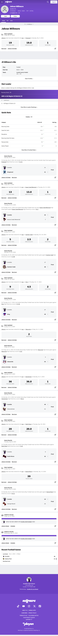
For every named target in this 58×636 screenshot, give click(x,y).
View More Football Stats (29, 150)
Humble (7, 167)
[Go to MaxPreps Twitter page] (34, 606)
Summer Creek (29, 234)
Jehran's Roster (5, 526)
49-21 (22, 399)
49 (45, 314)
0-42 (21, 446)
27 (45, 309)
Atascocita (28, 329)
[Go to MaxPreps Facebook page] (40, 606)
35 (45, 215)
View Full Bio (29, 78)
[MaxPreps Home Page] (25, 24)
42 (45, 456)
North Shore (28, 424)
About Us (24, 610)
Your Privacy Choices (29, 617)
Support (29, 619)
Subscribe (24, 613)
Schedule (13, 526)
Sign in (54, 2)
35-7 (37, 209)
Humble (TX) (13, 8)
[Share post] (55, 48)
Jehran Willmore (17, 6)
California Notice (33, 615)
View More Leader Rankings (29, 107)
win (22, 187)
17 (45, 262)
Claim (5, 16)
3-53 (21, 351)
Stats (11, 20)
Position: (28, 117)
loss (23, 38)
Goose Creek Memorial (30, 187)
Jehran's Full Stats (12, 48)
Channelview (28, 376)
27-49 (18, 304)
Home (3, 20)
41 (45, 172)
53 (45, 361)
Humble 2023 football (26, 538)
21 (45, 167)
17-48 (13, 256)
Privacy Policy (32, 613)
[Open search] (48, 2)
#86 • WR (15, 13)
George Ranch (28, 471)
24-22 (13, 493)
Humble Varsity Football (22, 72)
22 (45, 504)
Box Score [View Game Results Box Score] (14, 177)
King (27, 282)
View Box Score (6, 561)
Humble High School (29, 580)
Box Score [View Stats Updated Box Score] (4, 48)
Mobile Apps (32, 610)
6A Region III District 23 (9, 103)
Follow (15, 16)
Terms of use (23, 615)
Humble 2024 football (26, 521)
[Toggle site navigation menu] (2, 2)
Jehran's (4, 38)
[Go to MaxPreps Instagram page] (29, 606)
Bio (7, 20)
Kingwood (28, 38)
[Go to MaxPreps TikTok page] (18, 606)
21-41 (20, 162)
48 (45, 267)
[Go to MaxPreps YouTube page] (23, 606)
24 (45, 499)
